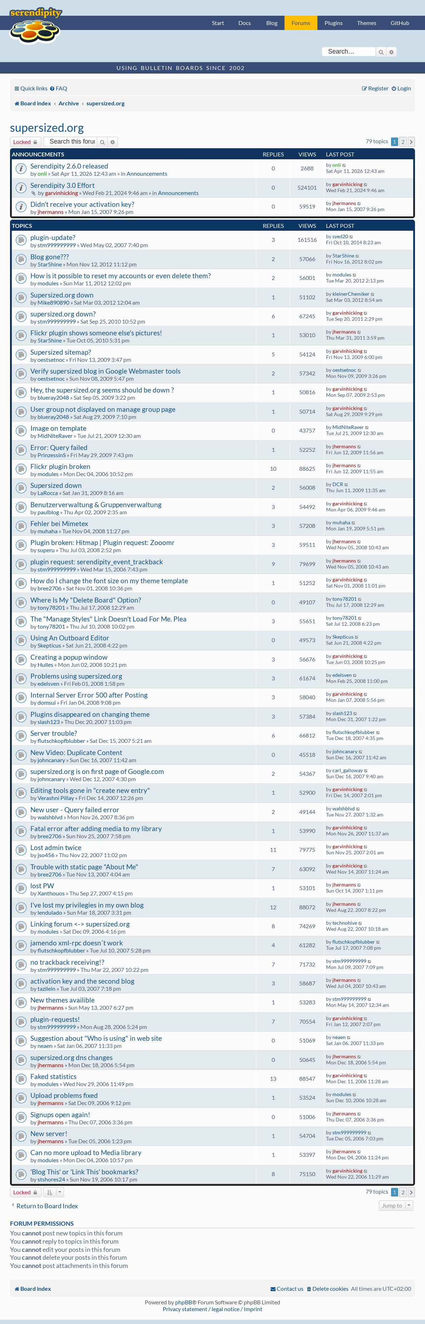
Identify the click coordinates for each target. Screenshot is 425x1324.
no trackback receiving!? (67, 962)
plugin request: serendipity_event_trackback (96, 562)
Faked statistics (53, 1076)
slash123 (49, 721)
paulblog (48, 512)
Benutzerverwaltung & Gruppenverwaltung (96, 504)
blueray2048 (53, 397)
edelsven (48, 683)
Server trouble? (53, 733)
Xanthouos (51, 893)
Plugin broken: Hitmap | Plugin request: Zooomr (102, 542)
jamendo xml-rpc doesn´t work (76, 943)
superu (46, 549)
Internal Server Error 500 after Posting (89, 695)
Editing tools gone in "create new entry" (90, 790)
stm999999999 (57, 244)
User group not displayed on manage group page (103, 409)
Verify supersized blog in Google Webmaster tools (105, 371)
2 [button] (403, 141)
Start (218, 22)
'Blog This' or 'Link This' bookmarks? (84, 1172)
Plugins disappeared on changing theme (90, 714)
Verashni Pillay (56, 797)
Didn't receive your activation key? (82, 204)
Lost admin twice (55, 847)
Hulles (45, 664)
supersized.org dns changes (71, 1057)
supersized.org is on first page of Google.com (97, 771)
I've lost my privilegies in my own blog (87, 905)
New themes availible (62, 1000)
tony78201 (51, 607)
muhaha (48, 531)
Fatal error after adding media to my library (96, 828)
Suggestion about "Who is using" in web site (96, 1038)
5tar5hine (50, 264)
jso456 (46, 854)
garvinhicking (61, 192)
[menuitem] (58, 88)
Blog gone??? (49, 257)
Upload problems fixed (64, 1095)
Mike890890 (53, 302)
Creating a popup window (69, 657)
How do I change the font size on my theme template (109, 580)
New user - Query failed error (74, 809)
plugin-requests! (55, 1019)
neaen (45, 1045)
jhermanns (51, 211)
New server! (49, 1133)
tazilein (46, 988)
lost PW (42, 885)
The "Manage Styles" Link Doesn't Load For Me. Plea (108, 619)
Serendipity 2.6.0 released (69, 166)
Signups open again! (60, 1114)
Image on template (58, 428)
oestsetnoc (51, 359)
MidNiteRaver (55, 435)
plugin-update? (52, 237)
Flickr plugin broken (60, 466)
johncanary (51, 759)
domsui (47, 702)
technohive (344, 923)
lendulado (50, 912)
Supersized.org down (62, 295)
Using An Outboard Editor (69, 638)
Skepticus (49, 645)
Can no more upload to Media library (86, 1152)
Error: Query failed (59, 447)
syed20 (340, 236)
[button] (411, 142)
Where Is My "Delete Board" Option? (85, 600)
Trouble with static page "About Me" (84, 867)
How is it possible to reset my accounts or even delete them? (120, 275)
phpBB (183, 1302)
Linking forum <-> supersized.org (80, 924)
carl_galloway (347, 770)
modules (48, 283)
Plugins (334, 22)
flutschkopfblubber (61, 740)
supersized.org (47, 127)
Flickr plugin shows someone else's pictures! (96, 333)
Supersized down (56, 485)
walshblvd (50, 817)
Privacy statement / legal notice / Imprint (212, 1308)
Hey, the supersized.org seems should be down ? (102, 390)
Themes (366, 22)
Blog (271, 22)
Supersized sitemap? (60, 352)
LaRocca (48, 492)
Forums (301, 22)
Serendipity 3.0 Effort (62, 185)
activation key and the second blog (82, 981)
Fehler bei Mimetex (59, 523)
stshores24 (51, 1179)
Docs (244, 22)
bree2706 (49, 588)
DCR (337, 484)
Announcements (147, 173)
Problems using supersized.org (76, 676)
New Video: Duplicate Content (76, 752)
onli (42, 173)
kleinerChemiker (351, 294)
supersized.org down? (63, 314)
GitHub (400, 22)
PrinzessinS (52, 454)
